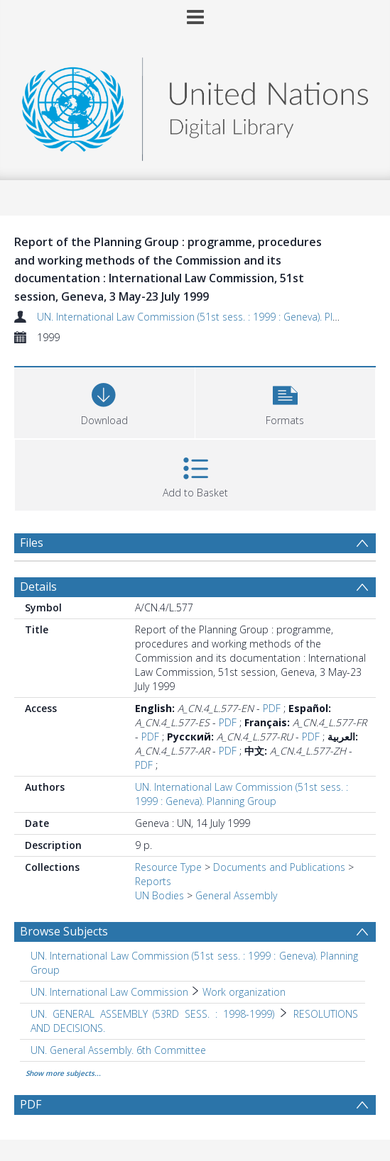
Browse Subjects (64, 931)
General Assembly (236, 895)
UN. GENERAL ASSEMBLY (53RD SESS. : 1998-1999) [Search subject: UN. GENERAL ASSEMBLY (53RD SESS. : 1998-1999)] (152, 1014)
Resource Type (168, 867)
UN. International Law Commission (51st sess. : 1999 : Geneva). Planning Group (241, 794)
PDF (272, 708)
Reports (153, 881)
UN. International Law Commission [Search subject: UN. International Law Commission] (109, 992)
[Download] (104, 401)
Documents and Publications (279, 867)
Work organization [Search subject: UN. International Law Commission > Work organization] (244, 992)
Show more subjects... (63, 1073)
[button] (285, 401)
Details (38, 586)
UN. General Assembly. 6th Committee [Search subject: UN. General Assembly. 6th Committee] (118, 1050)
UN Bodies (159, 895)
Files (31, 542)
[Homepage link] (195, 105)
